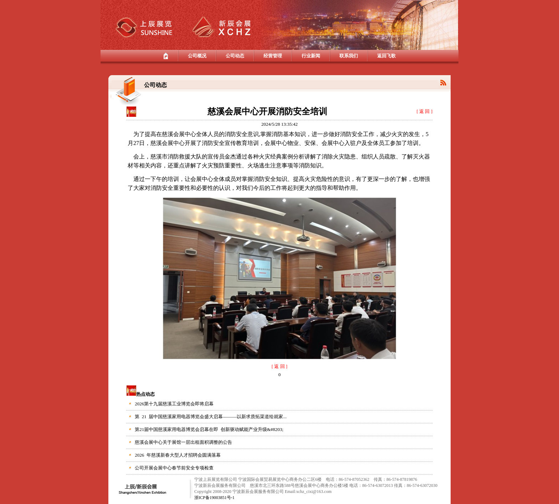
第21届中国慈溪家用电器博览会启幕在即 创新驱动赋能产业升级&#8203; (209, 429)
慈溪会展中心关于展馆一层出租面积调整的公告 (183, 442)
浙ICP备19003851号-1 (214, 497)
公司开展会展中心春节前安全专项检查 (174, 468)
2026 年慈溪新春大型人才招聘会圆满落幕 (178, 455)
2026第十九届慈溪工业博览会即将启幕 (174, 403)
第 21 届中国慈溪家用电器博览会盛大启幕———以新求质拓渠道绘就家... (211, 416)
